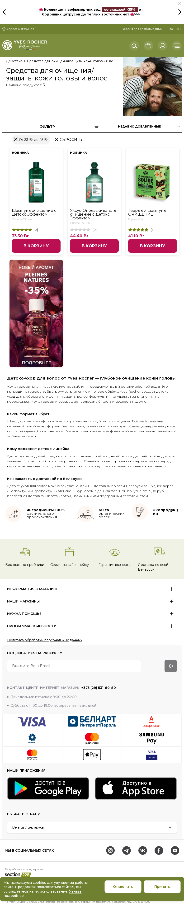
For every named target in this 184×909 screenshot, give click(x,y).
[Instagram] (110, 850)
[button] (179, 3)
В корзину (36, 245)
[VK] (142, 850)
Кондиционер (140, 426)
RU (171, 29)
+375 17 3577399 (141, 901)
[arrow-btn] (171, 666)
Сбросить (71, 139)
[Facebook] (159, 850)
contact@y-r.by (122, 901)
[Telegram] (126, 850)
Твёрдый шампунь (147, 421)
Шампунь (15, 421)
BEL (179, 29)
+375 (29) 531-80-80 (98, 688)
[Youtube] (175, 850)
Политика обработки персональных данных (44, 640)
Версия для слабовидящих (142, 29)
